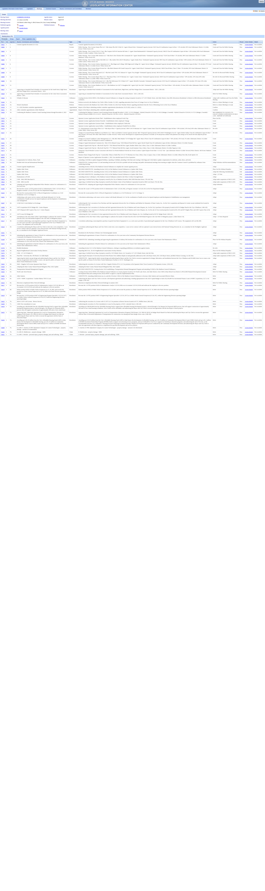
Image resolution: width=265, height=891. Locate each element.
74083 (2, 51)
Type (70, 42)
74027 (2, 89)
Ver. (7, 42)
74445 (2, 332)
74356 (2, 105)
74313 (2, 216)
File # (2, 42)
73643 (2, 98)
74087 (2, 68)
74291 (2, 197)
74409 (2, 328)
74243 (2, 193)
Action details (249, 44)
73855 (2, 121)
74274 (2, 155)
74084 (2, 55)
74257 (2, 133)
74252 (2, 128)
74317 (2, 221)
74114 (2, 160)
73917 (2, 123)
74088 (2, 72)
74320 (2, 266)
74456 (2, 320)
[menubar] (18, 39)
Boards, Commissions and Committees (28, 42)
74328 (2, 177)
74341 (2, 233)
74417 (2, 285)
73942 (2, 126)
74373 (2, 244)
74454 (2, 306)
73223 (2, 118)
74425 (2, 301)
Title (79, 42)
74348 (2, 239)
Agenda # (12, 42)
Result (241, 42)
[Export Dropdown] (18, 39)
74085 (2, 60)
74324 (2, 227)
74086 (2, 64)
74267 (2, 145)
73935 (2, 264)
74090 (2, 81)
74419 (2, 295)
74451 (2, 334)
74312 (2, 214)
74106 (2, 184)
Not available (258, 44)
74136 (2, 258)
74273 (2, 150)
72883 (2, 47)
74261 (2, 138)
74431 (2, 110)
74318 (2, 107)
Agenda (21, 25)
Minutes (62, 25)
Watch (21, 31)
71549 (2, 250)
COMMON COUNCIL (23, 17)
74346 (2, 102)
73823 (2, 179)
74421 (2, 44)
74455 (2, 312)
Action (214, 42)
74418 (2, 289)
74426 (2, 272)
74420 (2, 112)
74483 (2, 276)
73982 (2, 162)
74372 (2, 278)
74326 (2, 235)
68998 (2, 157)
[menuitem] (4, 39)
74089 (2, 77)
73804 (2, 255)
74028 (2, 94)
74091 (2, 85)
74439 (2, 304)
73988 (2, 166)
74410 (2, 283)
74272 (2, 148)
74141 (2, 169)
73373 (2, 253)
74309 (2, 207)
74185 (2, 188)
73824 (2, 182)
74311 (2, 210)
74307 (2, 203)
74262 (2, 143)
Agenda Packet (23, 28)
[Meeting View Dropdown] (28, 39)
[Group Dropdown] (12, 39)
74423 (2, 269)
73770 (2, 248)
